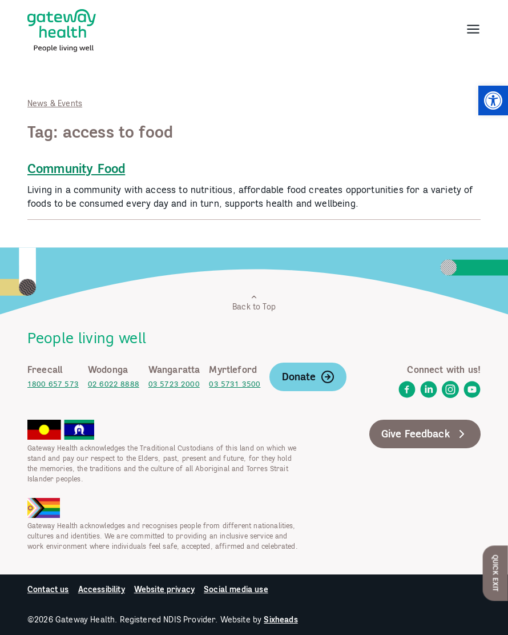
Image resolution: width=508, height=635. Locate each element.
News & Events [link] (54, 103)
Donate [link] (308, 377)
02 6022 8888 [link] (113, 384)
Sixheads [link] (280, 619)
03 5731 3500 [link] (234, 384)
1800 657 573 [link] (53, 384)
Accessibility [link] (101, 589)
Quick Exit (495, 573)
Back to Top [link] (254, 302)
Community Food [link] (76, 168)
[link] (493, 100)
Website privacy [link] (164, 589)
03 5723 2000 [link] (174, 384)
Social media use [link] (236, 589)
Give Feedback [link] (425, 434)
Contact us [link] (48, 589)
